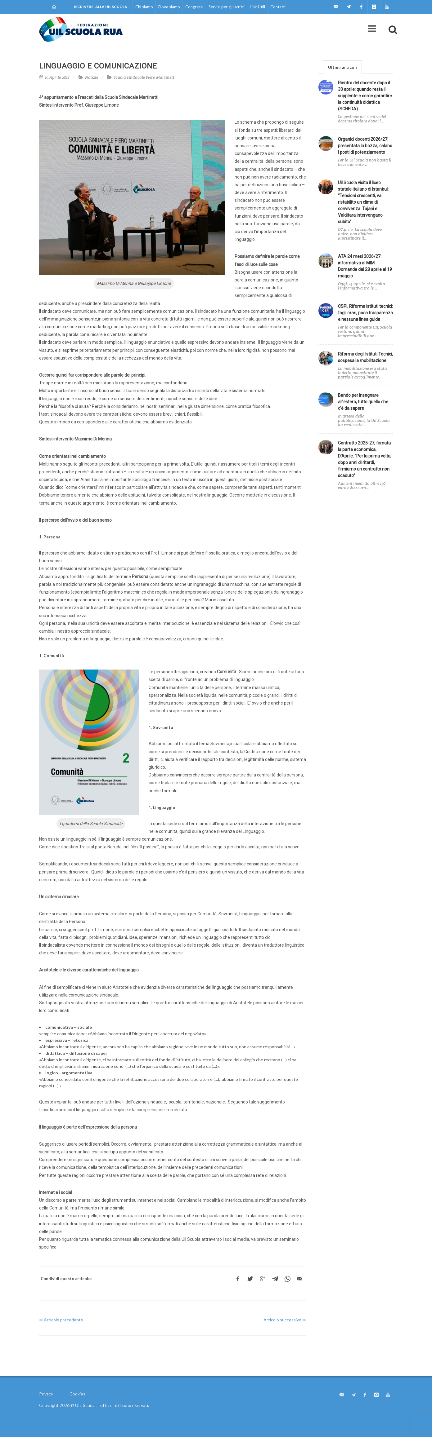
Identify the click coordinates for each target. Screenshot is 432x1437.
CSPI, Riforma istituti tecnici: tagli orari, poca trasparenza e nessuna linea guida (365, 313)
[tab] (342, 66)
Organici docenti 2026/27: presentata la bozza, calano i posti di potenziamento (365, 146)
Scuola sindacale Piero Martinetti (145, 77)
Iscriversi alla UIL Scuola (100, 6)
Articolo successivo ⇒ (284, 1319)
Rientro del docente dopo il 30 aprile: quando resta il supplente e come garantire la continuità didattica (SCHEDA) (365, 95)
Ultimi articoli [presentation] (342, 67)
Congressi (194, 6)
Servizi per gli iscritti (227, 6)
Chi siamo (144, 6)
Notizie (91, 77)
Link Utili (257, 6)
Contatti (278, 6)
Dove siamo (169, 6)
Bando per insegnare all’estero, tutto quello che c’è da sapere (363, 402)
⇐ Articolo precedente (61, 1319)
